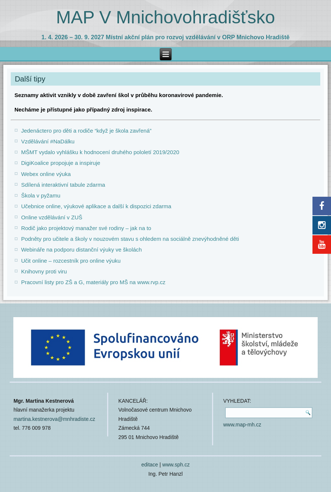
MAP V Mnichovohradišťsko (165, 17)
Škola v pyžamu (40, 195)
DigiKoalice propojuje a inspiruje (60, 163)
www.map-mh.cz (242, 425)
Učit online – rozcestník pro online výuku (70, 260)
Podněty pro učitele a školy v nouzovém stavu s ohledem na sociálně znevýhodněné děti (130, 239)
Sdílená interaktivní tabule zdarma (63, 185)
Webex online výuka (46, 174)
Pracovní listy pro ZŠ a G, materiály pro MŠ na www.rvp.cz (93, 282)
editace (149, 465)
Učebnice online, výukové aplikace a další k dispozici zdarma (96, 206)
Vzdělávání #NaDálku (48, 141)
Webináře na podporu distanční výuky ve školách (81, 249)
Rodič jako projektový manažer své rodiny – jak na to (86, 228)
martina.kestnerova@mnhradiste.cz (54, 419)
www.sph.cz (176, 465)
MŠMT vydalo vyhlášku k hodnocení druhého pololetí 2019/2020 (100, 152)
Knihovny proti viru (44, 271)
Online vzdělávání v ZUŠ (51, 217)
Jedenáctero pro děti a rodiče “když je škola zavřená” (86, 130)
